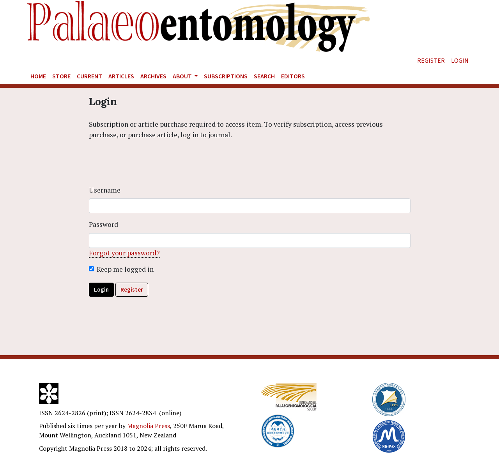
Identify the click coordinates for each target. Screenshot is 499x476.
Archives (153, 76)
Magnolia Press (148, 425)
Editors (293, 76)
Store (61, 76)
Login (460, 60)
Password (103, 224)
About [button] (183, 76)
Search (264, 76)
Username (104, 190)
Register (431, 60)
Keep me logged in (125, 269)
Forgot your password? (124, 252)
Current (89, 76)
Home (38, 76)
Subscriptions (226, 76)
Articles (121, 76)
